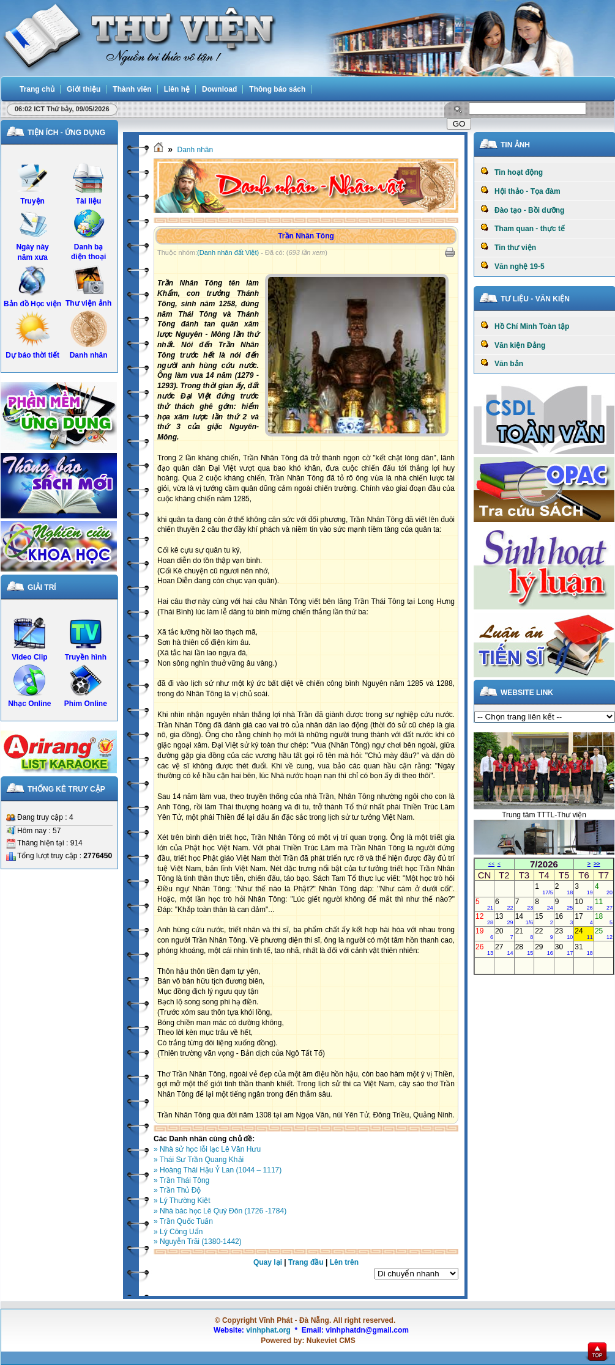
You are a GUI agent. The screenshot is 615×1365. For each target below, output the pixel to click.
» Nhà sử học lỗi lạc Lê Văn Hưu (207, 1149)
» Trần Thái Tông (181, 1180)
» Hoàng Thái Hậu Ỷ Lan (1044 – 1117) (217, 1170)
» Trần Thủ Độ (177, 1190)
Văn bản (501, 363)
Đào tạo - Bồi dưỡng (522, 210)
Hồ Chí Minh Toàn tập (524, 326)
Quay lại (267, 1262)
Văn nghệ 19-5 (512, 266)
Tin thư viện (508, 247)
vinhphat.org (268, 1330)
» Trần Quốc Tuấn (183, 1221)
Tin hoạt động (511, 172)
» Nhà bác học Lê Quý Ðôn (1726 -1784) (220, 1211)
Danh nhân (195, 149)
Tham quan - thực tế (522, 228)
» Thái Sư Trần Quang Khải (199, 1159)
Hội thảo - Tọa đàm (520, 191)
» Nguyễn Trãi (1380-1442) (198, 1241)
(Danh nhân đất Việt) (228, 252)
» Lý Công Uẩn (178, 1231)
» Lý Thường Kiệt (182, 1200)
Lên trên (344, 1262)
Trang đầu (306, 1262)
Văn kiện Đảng (512, 345)
